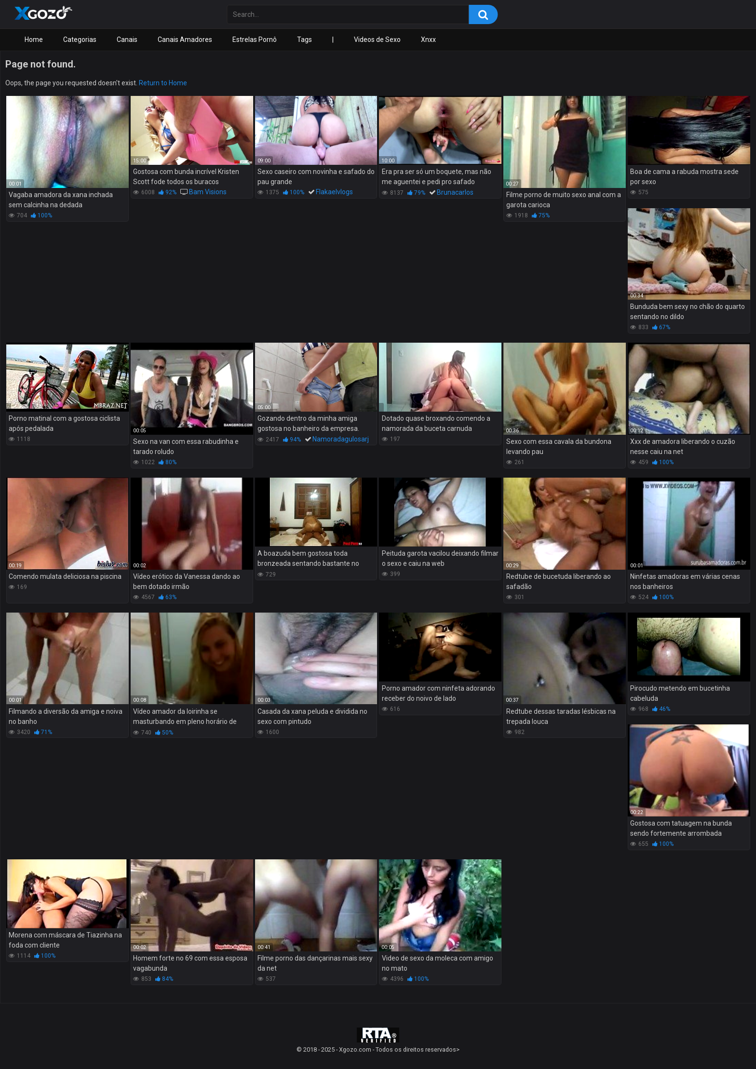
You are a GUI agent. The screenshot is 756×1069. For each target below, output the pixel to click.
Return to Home (163, 83)
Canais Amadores (185, 39)
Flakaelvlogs (334, 192)
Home (34, 39)
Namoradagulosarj (340, 439)
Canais (127, 39)
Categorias (79, 39)
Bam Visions (208, 192)
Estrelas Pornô (254, 39)
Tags (304, 39)
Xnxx (428, 39)
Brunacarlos (455, 192)
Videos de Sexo (377, 39)
